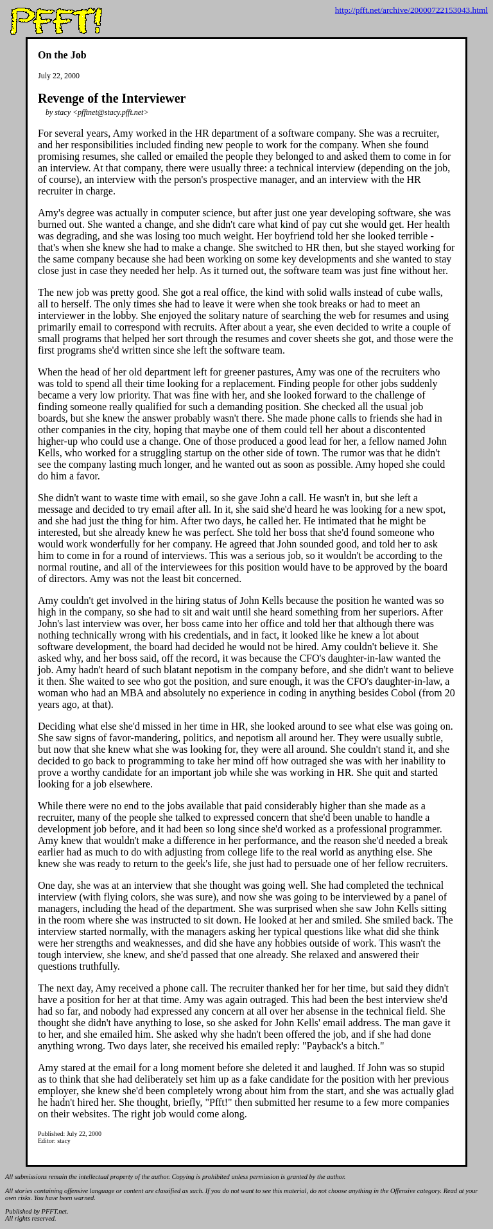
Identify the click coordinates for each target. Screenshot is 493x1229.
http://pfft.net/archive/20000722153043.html (411, 10)
